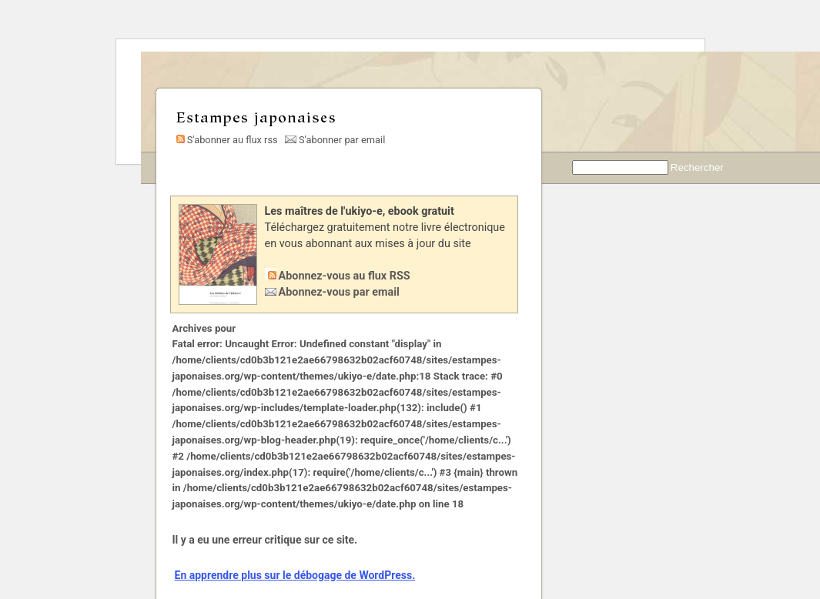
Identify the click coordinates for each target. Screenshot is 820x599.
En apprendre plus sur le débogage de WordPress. (295, 575)
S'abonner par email (335, 140)
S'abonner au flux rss (225, 140)
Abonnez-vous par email (339, 292)
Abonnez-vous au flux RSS (344, 276)
